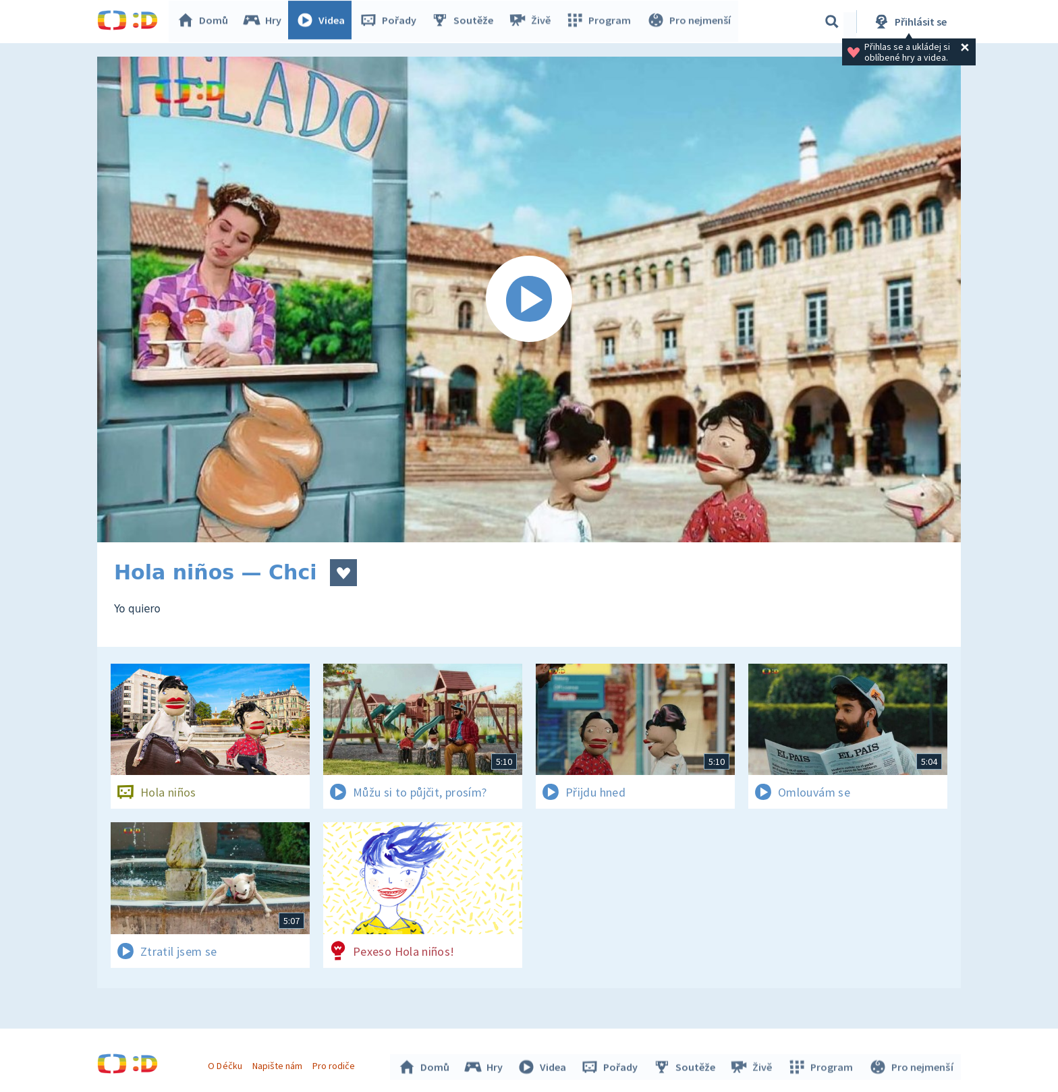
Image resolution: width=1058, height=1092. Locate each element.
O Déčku (227, 1064)
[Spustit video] (529, 299)
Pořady (391, 21)
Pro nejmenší (689, 21)
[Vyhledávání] (832, 21)
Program (600, 21)
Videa (324, 21)
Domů (205, 21)
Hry (265, 21)
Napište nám (279, 1064)
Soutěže (465, 21)
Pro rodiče (335, 1064)
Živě (532, 21)
